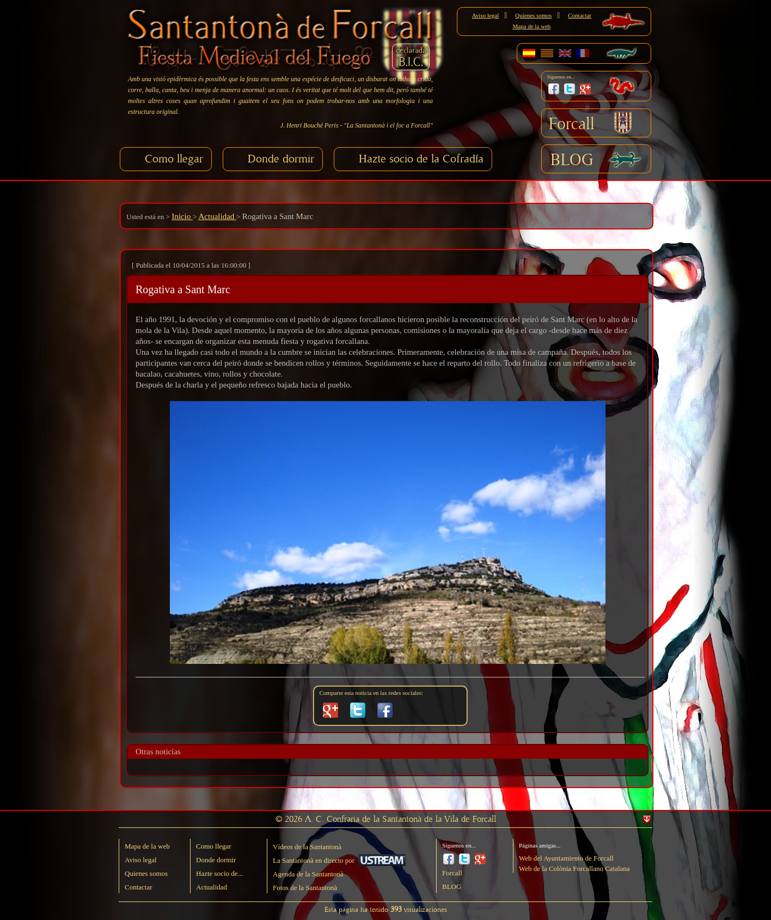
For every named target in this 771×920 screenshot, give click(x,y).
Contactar (579, 15)
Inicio (182, 216)
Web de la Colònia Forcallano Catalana (574, 868)
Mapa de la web (531, 26)
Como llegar (174, 159)
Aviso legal (485, 15)
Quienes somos (533, 15)
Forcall (572, 124)
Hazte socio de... (219, 873)
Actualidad (218, 216)
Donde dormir (281, 159)
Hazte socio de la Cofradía (421, 159)
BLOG (571, 160)
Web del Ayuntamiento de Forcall (566, 858)
